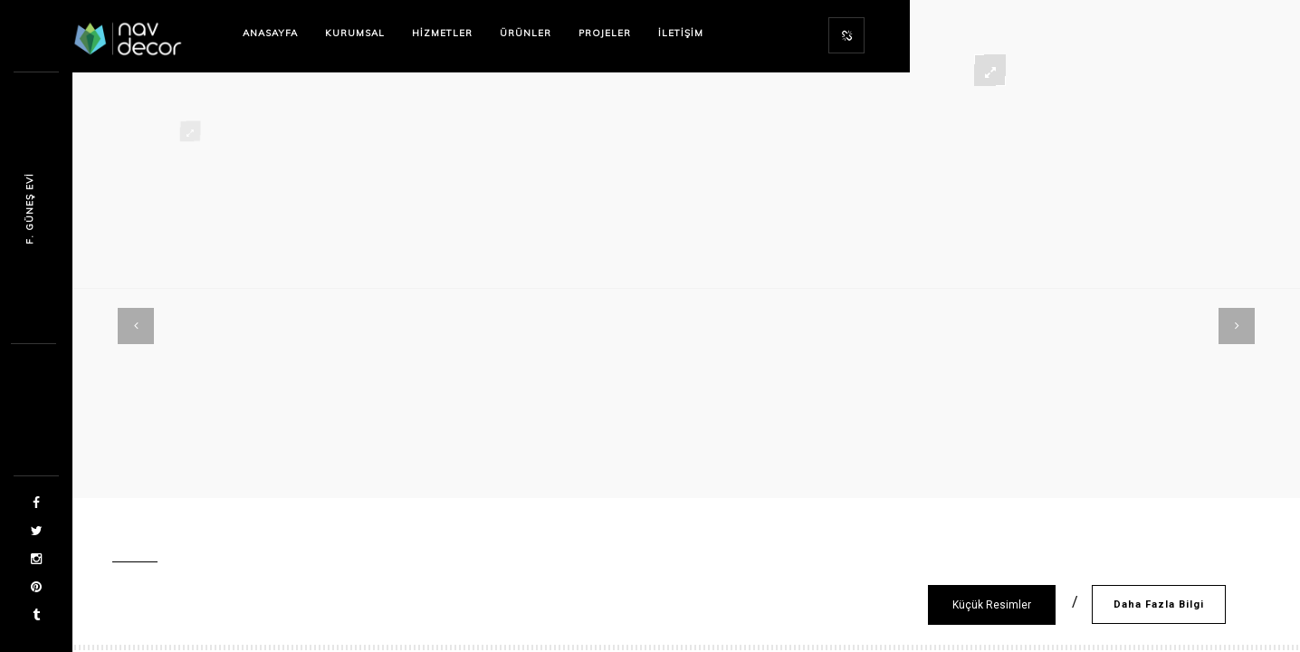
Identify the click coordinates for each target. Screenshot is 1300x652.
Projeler (604, 33)
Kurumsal (355, 33)
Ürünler (525, 33)
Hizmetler (442, 33)
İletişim (680, 33)
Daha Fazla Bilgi (1159, 604)
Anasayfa (270, 33)
